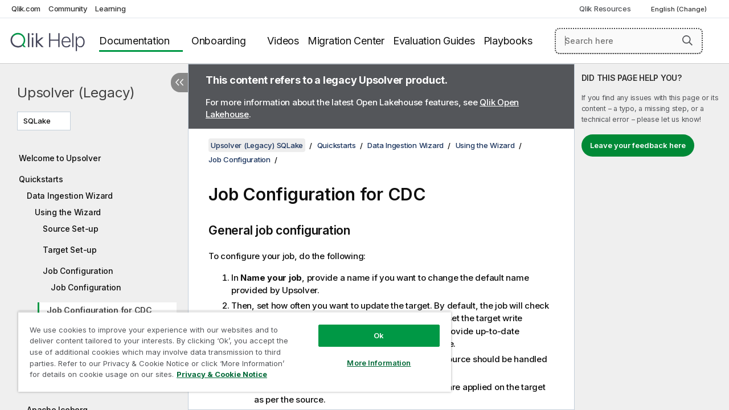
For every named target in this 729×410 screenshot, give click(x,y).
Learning (110, 8)
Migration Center (346, 41)
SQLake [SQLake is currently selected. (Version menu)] (37, 120)
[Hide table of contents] (179, 82)
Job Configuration (78, 271)
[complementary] (652, 237)
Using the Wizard (68, 212)
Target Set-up (70, 250)
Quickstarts (41, 179)
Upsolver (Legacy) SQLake (257, 145)
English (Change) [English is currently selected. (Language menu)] (679, 9)
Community (68, 8)
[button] (687, 40)
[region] (229, 347)
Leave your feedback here (638, 145)
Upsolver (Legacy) (76, 92)
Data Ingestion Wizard (70, 195)
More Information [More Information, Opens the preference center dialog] (370, 354)
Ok (370, 326)
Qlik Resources (605, 8)
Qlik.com (25, 8)
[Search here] (629, 41)
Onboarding (218, 41)
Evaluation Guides (434, 41)
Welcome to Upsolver (59, 158)
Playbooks (508, 41)
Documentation (134, 41)
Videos (283, 41)
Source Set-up (71, 228)
